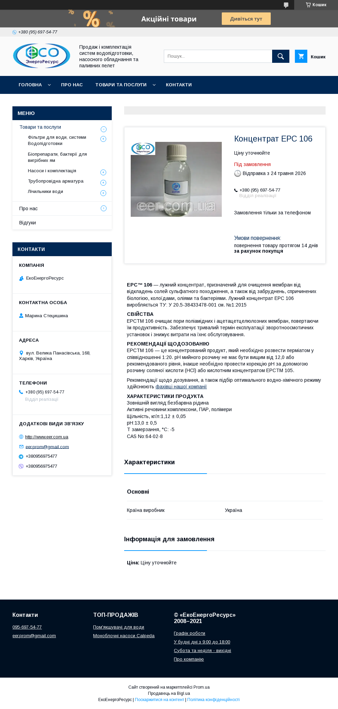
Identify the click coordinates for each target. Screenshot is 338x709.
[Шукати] (280, 56)
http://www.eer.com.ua (46, 436)
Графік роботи (189, 633)
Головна (30, 84)
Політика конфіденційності (213, 699)
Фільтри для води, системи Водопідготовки (57, 140)
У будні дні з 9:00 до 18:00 (202, 641)
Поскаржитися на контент (159, 699)
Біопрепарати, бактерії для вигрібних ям (57, 157)
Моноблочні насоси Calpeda (124, 635)
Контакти (179, 84)
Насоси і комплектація (52, 170)
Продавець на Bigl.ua (169, 693)
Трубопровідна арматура (55, 181)
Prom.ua (201, 687)
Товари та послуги (121, 84)
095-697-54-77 (27, 627)
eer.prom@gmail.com (47, 446)
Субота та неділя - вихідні (202, 650)
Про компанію (189, 659)
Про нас (72, 84)
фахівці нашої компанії (181, 386)
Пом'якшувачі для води (118, 627)
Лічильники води (45, 191)
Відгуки (27, 222)
